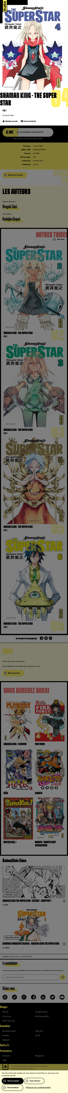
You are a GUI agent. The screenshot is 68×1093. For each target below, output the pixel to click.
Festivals (6, 1040)
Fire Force (6, 1016)
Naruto (5, 1012)
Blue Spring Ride (42, 1016)
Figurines (39, 1031)
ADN (4, 1060)
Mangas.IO (39, 1056)
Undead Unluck (41, 1012)
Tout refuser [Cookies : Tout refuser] (35, 1081)
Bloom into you (8, 1021)
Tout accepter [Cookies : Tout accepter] (13, 1081)
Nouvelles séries (9, 1031)
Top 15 (37, 1035)
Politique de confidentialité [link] (38, 1088)
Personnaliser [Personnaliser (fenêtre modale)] (13, 1088)
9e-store (6, 1056)
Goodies (5, 1035)
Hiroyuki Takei (8, 115)
